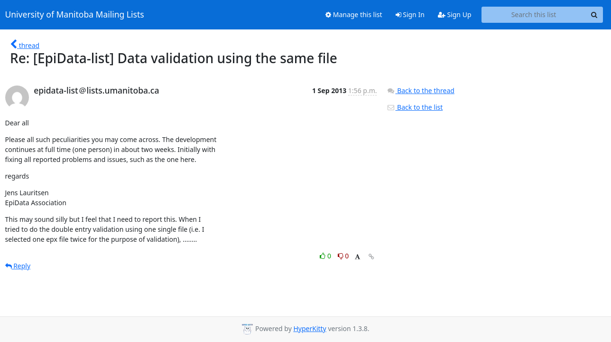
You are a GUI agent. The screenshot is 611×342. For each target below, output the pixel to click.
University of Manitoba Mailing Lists (74, 14)
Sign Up (455, 14)
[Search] (594, 15)
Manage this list (353, 14)
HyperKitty (309, 328)
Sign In (410, 14)
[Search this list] (533, 15)
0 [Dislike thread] (343, 255)
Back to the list (415, 107)
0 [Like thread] (326, 255)
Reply (18, 265)
